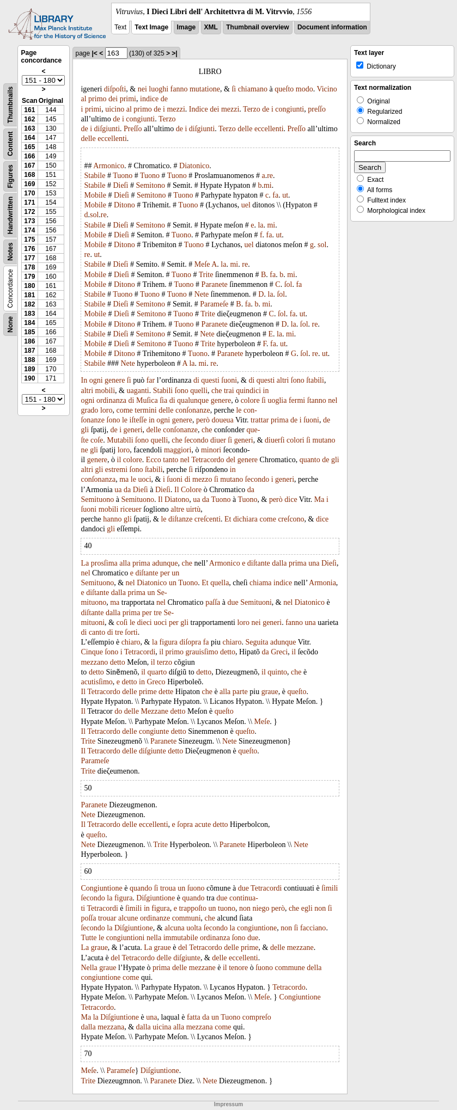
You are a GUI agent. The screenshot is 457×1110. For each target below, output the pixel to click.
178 (29, 267)
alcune (128, 918)
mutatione (205, 89)
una (313, 563)
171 (29, 202)
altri (283, 380)
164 (29, 138)
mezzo (202, 479)
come (124, 410)
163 (29, 128)
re (270, 175)
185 (29, 332)
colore (250, 400)
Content (10, 144)
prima (280, 420)
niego (260, 908)
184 (29, 323)
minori (211, 450)
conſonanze (192, 410)
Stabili (163, 391)
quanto (310, 460)
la (260, 225)
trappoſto (192, 908)
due (233, 602)
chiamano (252, 89)
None (10, 324)
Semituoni (256, 602)
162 (29, 119)
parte (240, 692)
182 (29, 304)
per (165, 573)
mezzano (94, 662)
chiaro (131, 642)
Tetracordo (207, 460)
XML (211, 27)
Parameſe (214, 304)
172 (29, 212)
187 (29, 350)
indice (149, 99)
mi (268, 185)
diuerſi (275, 440)
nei (142, 89)
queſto (284, 89)
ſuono (196, 888)
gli (85, 430)
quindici (248, 391)
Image (186, 27)
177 (29, 258)
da (127, 490)
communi (186, 918)
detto (227, 652)
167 (29, 165)
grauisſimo (202, 652)
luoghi (158, 89)
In (84, 380)
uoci (144, 479)
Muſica (147, 400)
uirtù (193, 509)
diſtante (258, 563)
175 (29, 239)
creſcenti (207, 519)
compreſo (256, 1017)
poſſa (88, 918)
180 (29, 286)
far (151, 380)
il (119, 460)
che (216, 391)
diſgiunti (107, 129)
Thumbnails (10, 105)
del (230, 460)
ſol (288, 284)
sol (94, 215)
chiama (260, 583)
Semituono (97, 499)
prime (148, 692)
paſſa (212, 602)
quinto (277, 672)
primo (97, 99)
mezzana (111, 1027)
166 (29, 156)
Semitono (150, 185)
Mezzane (154, 711)
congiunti (289, 109)
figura (169, 642)
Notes (10, 252)
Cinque (91, 652)
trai (229, 391)
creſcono (291, 519)
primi (128, 99)
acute (203, 824)
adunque (165, 563)
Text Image (151, 27)
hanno (112, 519)
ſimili (329, 888)
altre (177, 509)
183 (29, 313)
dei (113, 99)
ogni (96, 380)
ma (124, 479)
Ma (319, 499)
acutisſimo (96, 682)
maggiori (178, 450)
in (266, 391)
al (83, 99)
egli (307, 908)
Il (176, 490)
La (85, 563)
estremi (116, 469)
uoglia (277, 400)
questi (210, 380)
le (238, 410)
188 (29, 360)
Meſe (202, 264)
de (164, 99)
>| (174, 53)
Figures (10, 176)
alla (124, 563)
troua (168, 888)
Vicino (326, 89)
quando (141, 888)
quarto (157, 672)
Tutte (88, 938)
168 (29, 175)
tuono (226, 908)
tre (158, 613)
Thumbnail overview (257, 27)
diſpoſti (115, 89)
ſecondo (196, 440)
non (245, 908)
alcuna (174, 928)
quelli (199, 391)
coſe (96, 440)
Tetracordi (139, 652)
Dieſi (120, 185)
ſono (297, 380)
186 (29, 341)
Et (227, 519)
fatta (193, 1017)
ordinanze (155, 918)
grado (89, 410)
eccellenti (269, 129)
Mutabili (120, 440)
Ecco (153, 460)
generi (133, 430)
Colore (191, 490)
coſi (121, 622)
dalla (279, 563)
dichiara (245, 519)
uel (246, 205)
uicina (162, 1027)
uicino (114, 109)
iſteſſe (138, 420)
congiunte (154, 731)
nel (332, 400)
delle (244, 129)
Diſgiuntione (155, 898)
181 (29, 295)
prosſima (104, 563)
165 (29, 147)
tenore (238, 968)
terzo (164, 662)
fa (275, 195)
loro (106, 410)
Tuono (122, 175)
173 (29, 221)
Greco (156, 682)
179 (29, 276)
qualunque (193, 400)
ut (285, 195)
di (196, 380)
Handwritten (10, 215)
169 (29, 184)
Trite (206, 275)
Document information (332, 27)
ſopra (185, 824)
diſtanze (180, 519)
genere (115, 380)
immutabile (180, 938)
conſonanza (98, 479)
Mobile (95, 195)
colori (295, 440)
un (175, 573)
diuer (218, 440)
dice (290, 499)
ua (117, 490)
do (118, 711)
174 (29, 230)
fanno (179, 89)
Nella (89, 968)
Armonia (322, 583)
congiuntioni (125, 938)
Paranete (215, 284)
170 (29, 193)
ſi (233, 89)
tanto (170, 460)
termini (145, 410)
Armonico (108, 166)
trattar (260, 420)
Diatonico (194, 166)
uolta (194, 928)
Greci (279, 652)
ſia (163, 400)
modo (304, 89)
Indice (198, 109)
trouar (107, 918)
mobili (105, 391)
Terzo (251, 109)
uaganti (137, 391)
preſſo (317, 109)
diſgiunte (152, 751)
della (314, 968)
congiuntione (257, 928)
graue (269, 692)
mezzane (300, 947)
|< (95, 53)
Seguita (256, 642)
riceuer (131, 509)
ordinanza (111, 400)
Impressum (228, 1104)
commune (290, 968)
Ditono (124, 205)
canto (97, 632)
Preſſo (133, 129)
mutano (324, 440)
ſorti (131, 632)
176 (29, 249)
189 (29, 369)
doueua (222, 420)
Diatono (176, 499)
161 (29, 110)
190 (29, 378)
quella (219, 583)
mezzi (176, 109)
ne (84, 450)
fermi (297, 400)
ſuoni (229, 380)
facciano (313, 928)
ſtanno (316, 400)
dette (166, 692)
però (203, 420)
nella (154, 938)
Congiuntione (101, 888)
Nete (201, 294)
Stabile (94, 175)
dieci (144, 622)
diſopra (191, 642)
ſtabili (315, 380)
